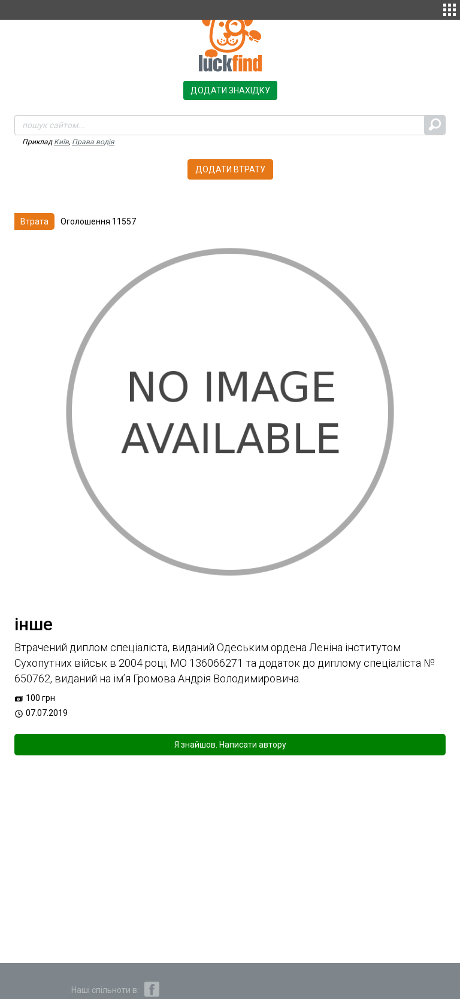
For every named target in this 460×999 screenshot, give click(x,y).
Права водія (93, 142)
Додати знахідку (230, 90)
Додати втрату (230, 169)
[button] (449, 8)
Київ (61, 142)
